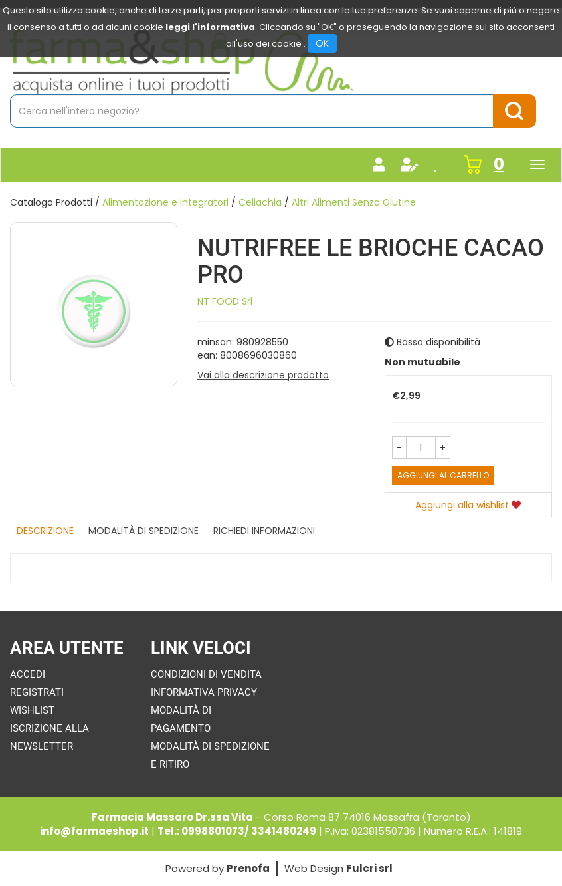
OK (322, 43)
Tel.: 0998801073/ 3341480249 (236, 831)
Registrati (37, 692)
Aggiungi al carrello (443, 475)
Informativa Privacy (204, 692)
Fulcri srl (369, 868)
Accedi (27, 674)
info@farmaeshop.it (94, 831)
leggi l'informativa (210, 27)
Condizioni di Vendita (206, 674)
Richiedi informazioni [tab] (264, 530)
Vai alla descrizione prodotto (263, 375)
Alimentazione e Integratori (165, 202)
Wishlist (32, 710)
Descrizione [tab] (45, 530)
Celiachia (260, 202)
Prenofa (248, 868)
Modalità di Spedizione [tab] (143, 530)
